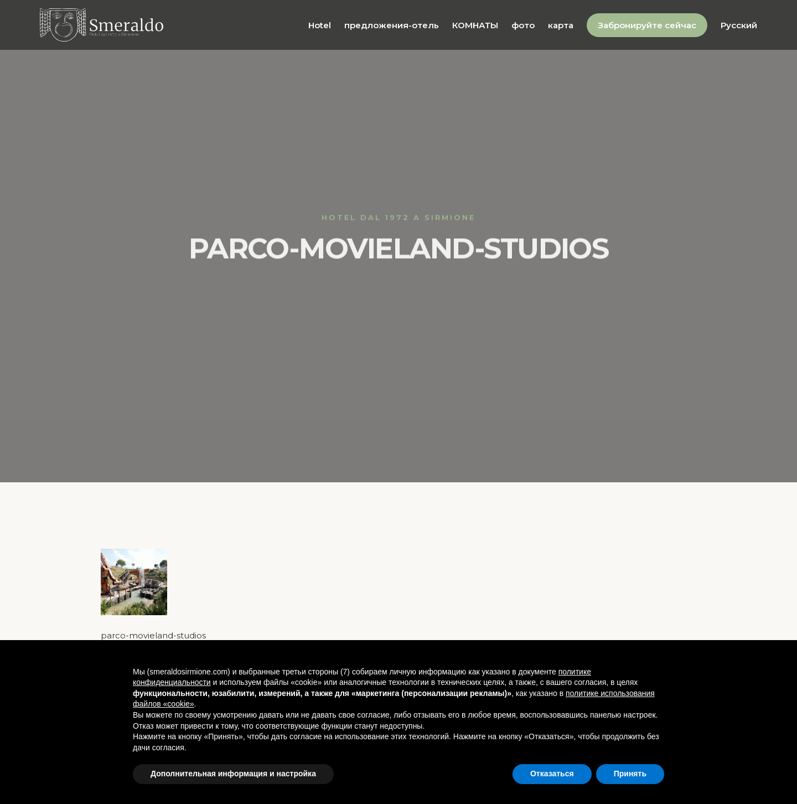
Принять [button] (630, 773)
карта (560, 25)
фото (523, 25)
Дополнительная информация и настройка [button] (233, 773)
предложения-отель (391, 25)
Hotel (319, 25)
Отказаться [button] (552, 773)
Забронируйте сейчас (647, 25)
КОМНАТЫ (475, 25)
